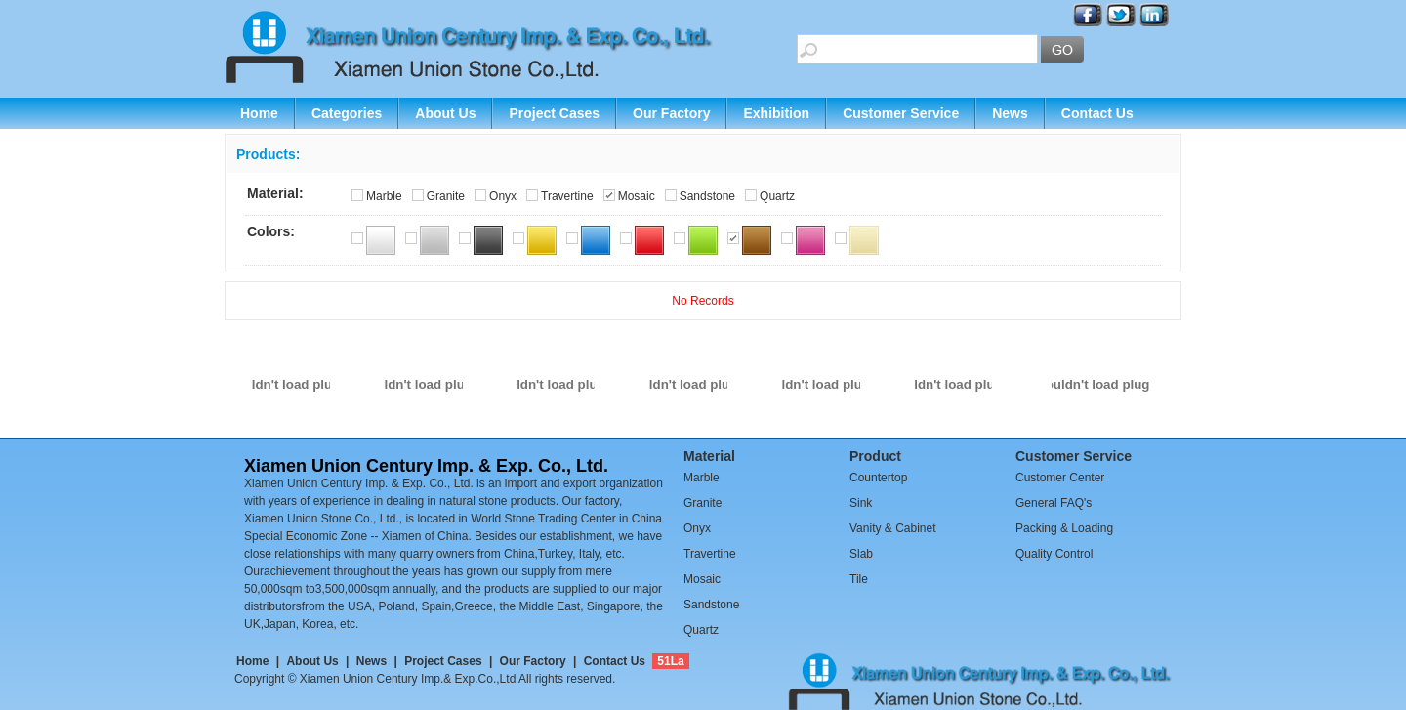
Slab (861, 554)
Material (709, 456)
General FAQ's (1053, 503)
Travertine (567, 196)
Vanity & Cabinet (892, 528)
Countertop (878, 477)
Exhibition (776, 113)
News (1010, 113)
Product (875, 456)
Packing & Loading (1064, 528)
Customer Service (901, 113)
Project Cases (554, 113)
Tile (858, 579)
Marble (384, 196)
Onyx (503, 196)
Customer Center (1059, 477)
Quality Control (1054, 554)
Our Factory (671, 113)
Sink (860, 503)
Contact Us (1097, 113)
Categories (346, 113)
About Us (445, 113)
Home (259, 113)
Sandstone (707, 196)
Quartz (777, 196)
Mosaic (636, 196)
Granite (446, 196)
